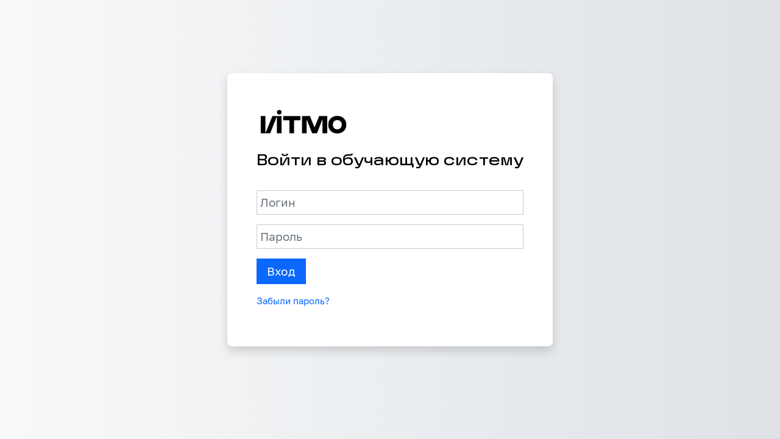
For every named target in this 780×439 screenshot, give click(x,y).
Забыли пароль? (293, 300)
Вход (281, 271)
